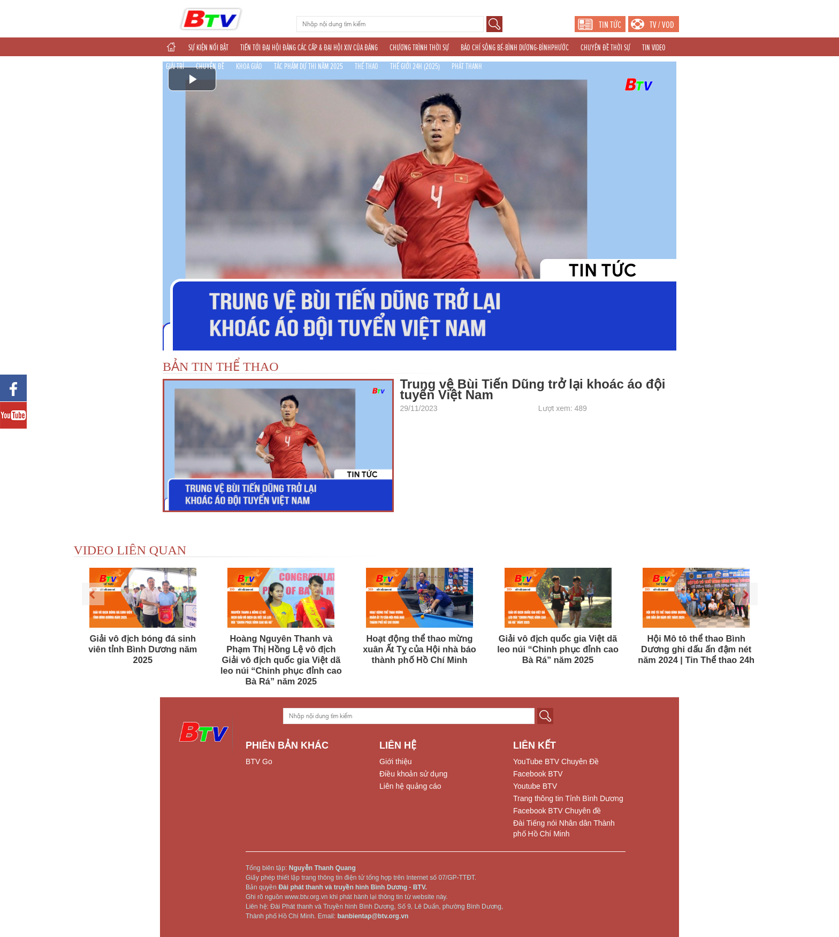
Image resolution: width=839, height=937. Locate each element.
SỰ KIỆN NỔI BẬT (208, 47)
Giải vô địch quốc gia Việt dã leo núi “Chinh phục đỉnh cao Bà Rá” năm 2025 (558, 649)
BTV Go (259, 761)
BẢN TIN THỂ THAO (221, 367)
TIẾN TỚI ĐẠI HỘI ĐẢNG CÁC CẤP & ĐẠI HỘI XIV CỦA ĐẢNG (309, 47)
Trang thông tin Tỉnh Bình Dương (568, 798)
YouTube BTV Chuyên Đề (556, 761)
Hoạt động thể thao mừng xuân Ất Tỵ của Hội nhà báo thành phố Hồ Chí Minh (419, 649)
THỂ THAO (366, 66)
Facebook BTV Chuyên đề (557, 810)
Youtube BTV (535, 786)
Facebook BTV (538, 774)
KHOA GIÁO (249, 66)
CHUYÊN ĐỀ (210, 66)
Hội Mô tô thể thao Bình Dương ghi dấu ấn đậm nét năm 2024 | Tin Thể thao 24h (696, 649)
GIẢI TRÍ (175, 66)
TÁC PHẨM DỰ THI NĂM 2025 (308, 66)
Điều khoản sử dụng (413, 774)
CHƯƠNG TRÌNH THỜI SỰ (419, 47)
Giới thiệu (395, 761)
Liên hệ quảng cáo (410, 786)
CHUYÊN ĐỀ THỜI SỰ (605, 47)
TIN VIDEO (654, 47)
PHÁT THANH (467, 66)
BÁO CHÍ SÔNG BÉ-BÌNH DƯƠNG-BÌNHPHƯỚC (515, 47)
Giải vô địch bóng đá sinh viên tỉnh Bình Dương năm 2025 (142, 649)
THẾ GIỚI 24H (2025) (415, 66)
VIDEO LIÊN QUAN (130, 550)
